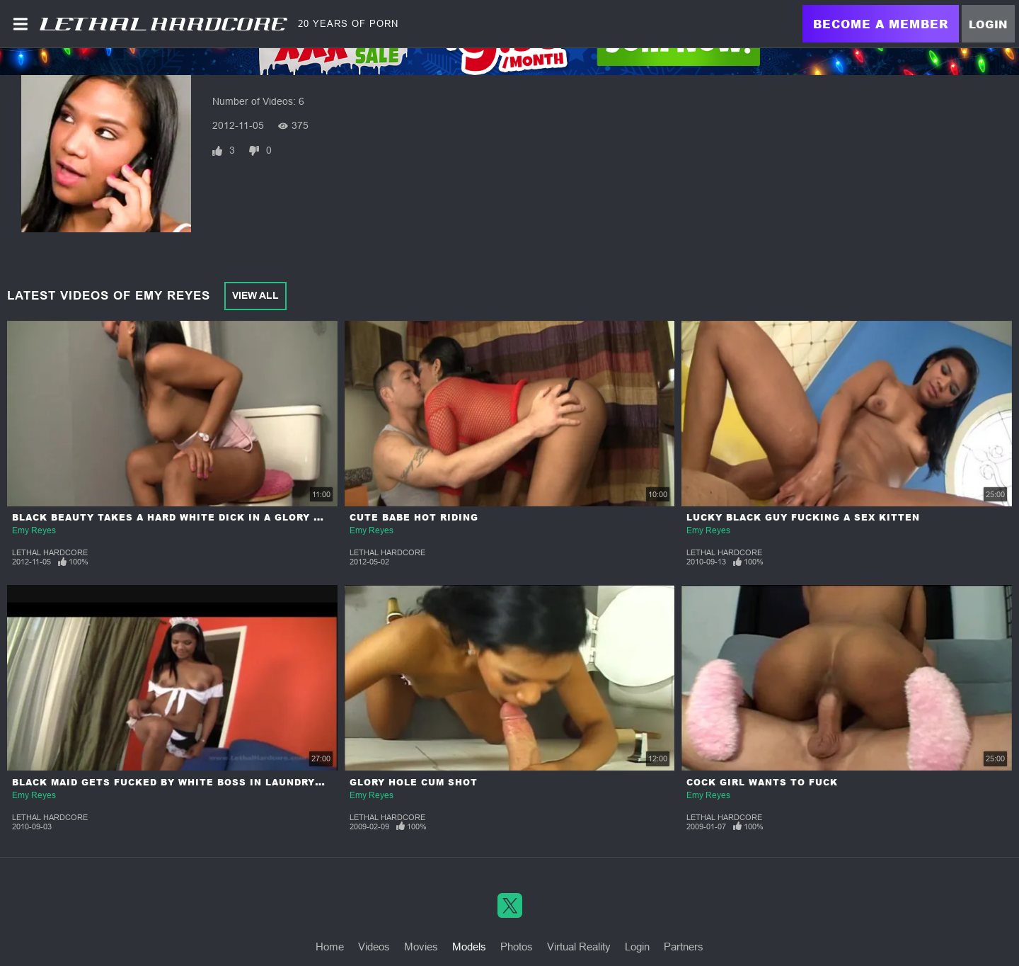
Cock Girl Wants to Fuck (762, 782)
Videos (374, 947)
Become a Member (880, 24)
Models (469, 947)
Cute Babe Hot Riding (414, 517)
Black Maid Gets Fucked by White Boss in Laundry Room (181, 782)
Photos (516, 947)
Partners (683, 947)
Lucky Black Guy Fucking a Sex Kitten (803, 517)
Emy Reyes (34, 530)
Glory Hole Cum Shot (414, 782)
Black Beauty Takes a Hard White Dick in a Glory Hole (177, 517)
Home (330, 947)
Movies (421, 947)
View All (255, 295)
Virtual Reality (579, 947)
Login (988, 24)
